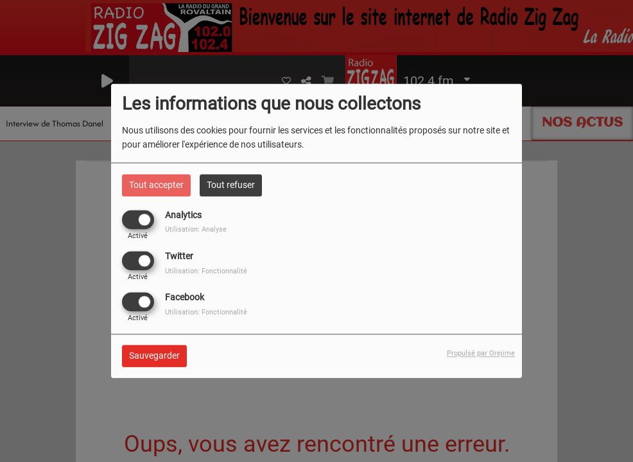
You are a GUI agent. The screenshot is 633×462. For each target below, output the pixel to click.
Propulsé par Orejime (481, 354)
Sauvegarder (154, 356)
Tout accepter (156, 185)
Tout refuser (231, 185)
